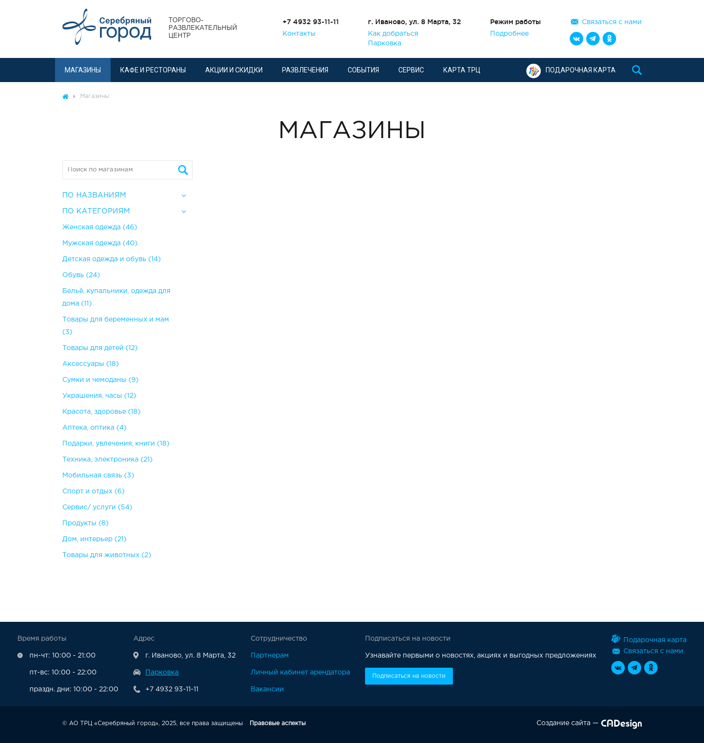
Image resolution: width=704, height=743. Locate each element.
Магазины (83, 70)
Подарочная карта (571, 70)
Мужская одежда (100, 243)
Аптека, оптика (94, 428)
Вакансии (267, 689)
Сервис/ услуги (97, 507)
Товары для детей (100, 348)
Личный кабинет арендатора (300, 672)
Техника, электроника (107, 460)
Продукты (85, 523)
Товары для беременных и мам (115, 326)
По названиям (94, 195)
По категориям (96, 211)
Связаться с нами (612, 22)
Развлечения (305, 70)
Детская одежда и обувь (111, 259)
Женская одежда (99, 227)
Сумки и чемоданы (100, 380)
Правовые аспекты (278, 723)
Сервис (411, 70)
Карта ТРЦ (461, 70)
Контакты (299, 34)
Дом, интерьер (94, 539)
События (363, 70)
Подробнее (509, 34)
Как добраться (393, 34)
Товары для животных (106, 555)
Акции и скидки (234, 70)
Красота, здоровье (101, 412)
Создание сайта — (589, 725)
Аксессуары (90, 364)
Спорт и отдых (93, 491)
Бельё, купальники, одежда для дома (116, 297)
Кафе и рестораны (153, 70)
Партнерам (270, 656)
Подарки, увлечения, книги (115, 444)
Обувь (81, 275)
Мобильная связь (98, 475)
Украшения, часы (99, 396)
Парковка (384, 43)
